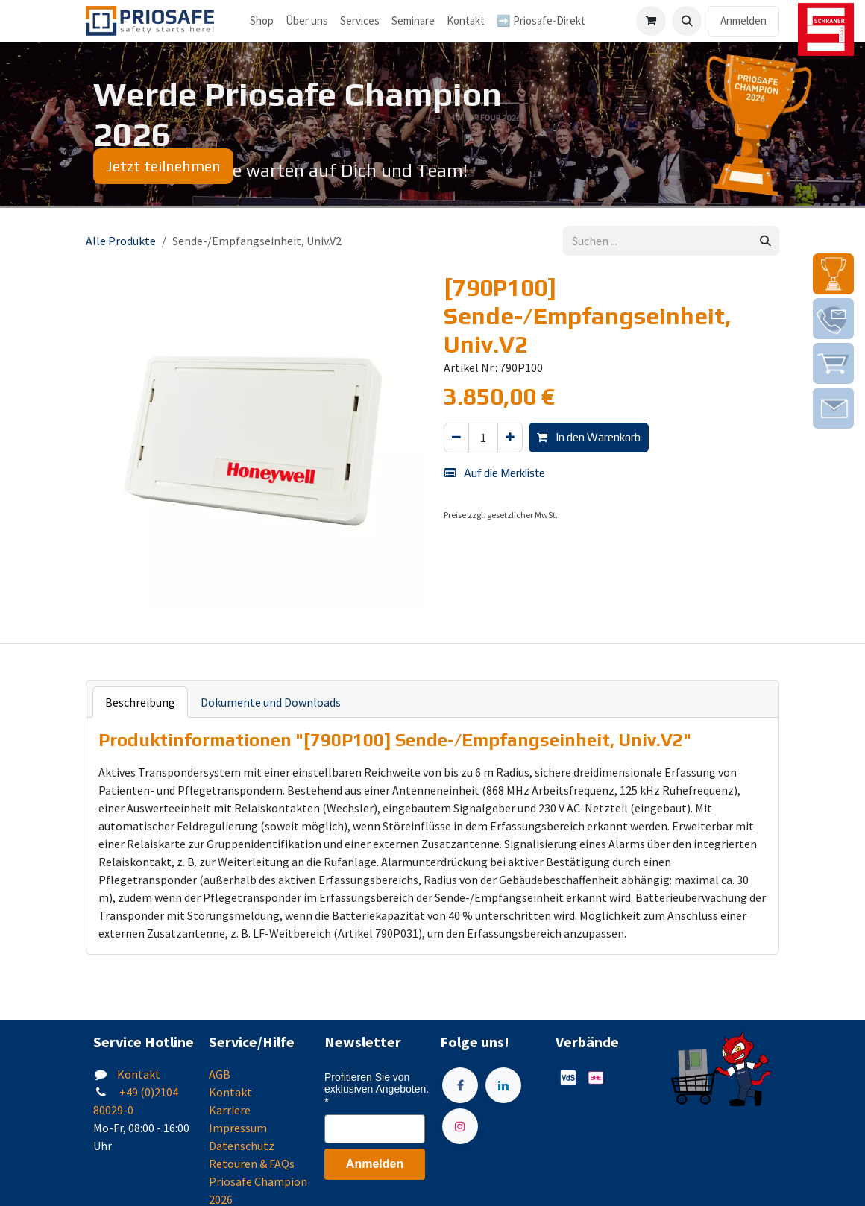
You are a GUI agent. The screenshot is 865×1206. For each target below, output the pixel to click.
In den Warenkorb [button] (589, 437)
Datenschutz (241, 1145)
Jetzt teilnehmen (163, 165)
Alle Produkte (121, 240)
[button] (687, 21)
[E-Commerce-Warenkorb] (651, 21)
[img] (833, 273)
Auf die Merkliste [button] (494, 473)
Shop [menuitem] (262, 20)
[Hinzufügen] (510, 438)
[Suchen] (765, 241)
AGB (219, 1074)
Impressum (238, 1127)
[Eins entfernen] (456, 438)
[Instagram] (460, 1126)
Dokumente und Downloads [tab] (271, 702)
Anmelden (743, 20)
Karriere (230, 1109)
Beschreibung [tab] (140, 702)
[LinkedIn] (503, 1085)
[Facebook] (460, 1085)
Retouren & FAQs (252, 1163)
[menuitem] (307, 21)
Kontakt (138, 1074)
